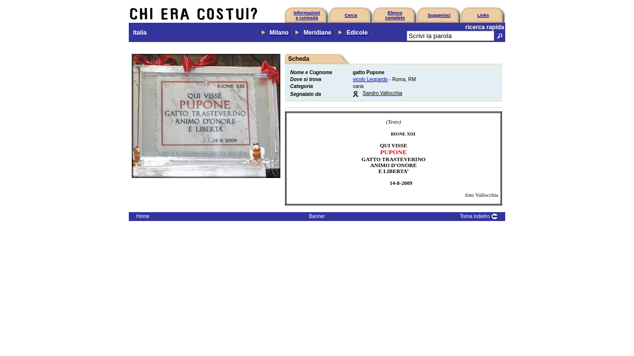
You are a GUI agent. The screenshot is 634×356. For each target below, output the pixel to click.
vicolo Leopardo (370, 79)
